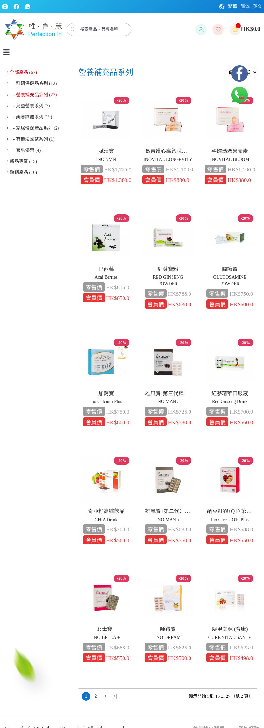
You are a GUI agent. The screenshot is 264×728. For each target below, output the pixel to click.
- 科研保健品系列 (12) (33, 83)
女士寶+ (106, 629)
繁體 (232, 6)
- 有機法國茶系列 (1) (32, 139)
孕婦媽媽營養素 (229, 151)
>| (115, 696)
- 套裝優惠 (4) (25, 150)
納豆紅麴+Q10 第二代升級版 (231, 511)
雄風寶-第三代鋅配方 (169, 393)
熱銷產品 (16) (23, 172)
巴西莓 (106, 269)
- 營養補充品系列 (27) (33, 94)
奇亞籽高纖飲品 (106, 511)
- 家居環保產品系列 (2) (34, 128)
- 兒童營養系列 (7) (30, 105)
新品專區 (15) (23, 161)
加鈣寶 (106, 393)
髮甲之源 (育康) (230, 629)
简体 (245, 6)
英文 (257, 6)
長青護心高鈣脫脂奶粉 (169, 151)
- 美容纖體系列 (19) (31, 117)
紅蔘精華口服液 (229, 393)
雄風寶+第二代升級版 (169, 511)
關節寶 (230, 269)
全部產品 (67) (23, 72)
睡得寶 (168, 629)
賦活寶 (106, 151)
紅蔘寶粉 (167, 269)
